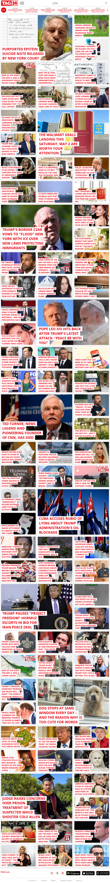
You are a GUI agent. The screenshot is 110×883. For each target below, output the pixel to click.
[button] (107, 10)
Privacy (53, 880)
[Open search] (106, 3)
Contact (44, 880)
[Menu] (22, 3)
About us (79, 880)
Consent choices (66, 880)
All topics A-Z (32, 880)
